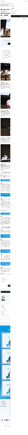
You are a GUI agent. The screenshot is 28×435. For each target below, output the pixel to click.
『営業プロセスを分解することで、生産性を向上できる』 (10, 50)
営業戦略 (3, 304)
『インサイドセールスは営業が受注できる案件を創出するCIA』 (11, 51)
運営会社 (5, 427)
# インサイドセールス (4, 318)
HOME (1, 3)
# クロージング (18, 318)
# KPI (13, 318)
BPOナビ (24, 408)
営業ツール (3, 311)
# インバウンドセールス (10, 318)
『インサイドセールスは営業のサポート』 (8, 52)
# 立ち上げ (25, 318)
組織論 (2, 312)
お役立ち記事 (4, 3)
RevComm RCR (10, 427)
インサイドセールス (9, 3)
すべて (2, 303)
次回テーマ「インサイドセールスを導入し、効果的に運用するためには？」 (11, 273)
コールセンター (3, 308)
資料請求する (14, 43)
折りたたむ (14, 48)
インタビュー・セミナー (4, 313)
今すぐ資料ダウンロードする (14, 290)
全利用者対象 (17, 428)
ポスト (11, 284)
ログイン (11, 417)
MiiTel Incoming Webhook (11, 415)
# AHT (15, 318)
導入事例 (24, 405)
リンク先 (4, 115)
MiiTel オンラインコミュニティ (25, 410)
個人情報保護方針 (16, 427)
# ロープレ (22, 318)
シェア (18, 284)
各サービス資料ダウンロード (18, 405)
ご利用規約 (21, 427)
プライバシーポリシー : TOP (11, 428)
